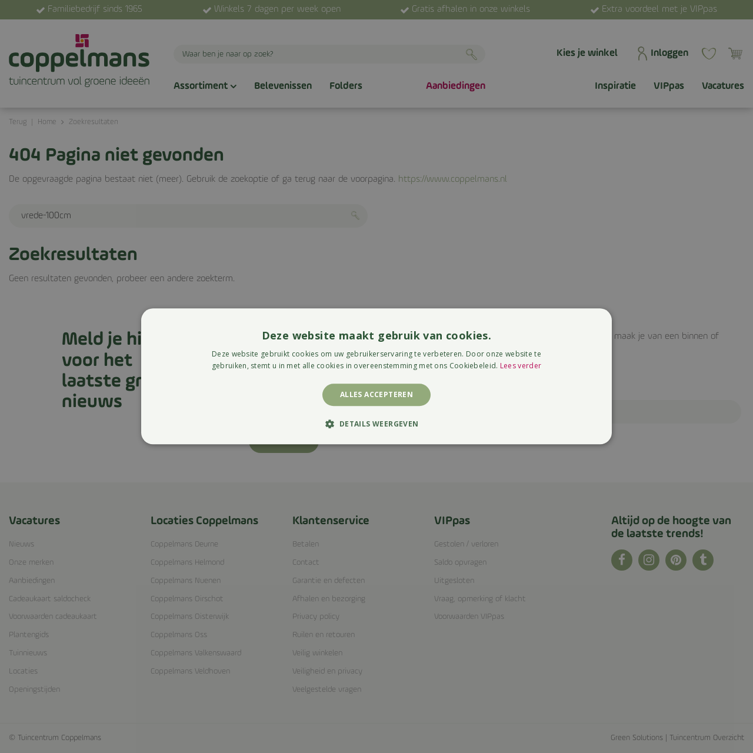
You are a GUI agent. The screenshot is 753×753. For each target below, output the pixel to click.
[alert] (376, 376)
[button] (376, 424)
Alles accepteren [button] (376, 394)
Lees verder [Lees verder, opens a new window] (520, 366)
